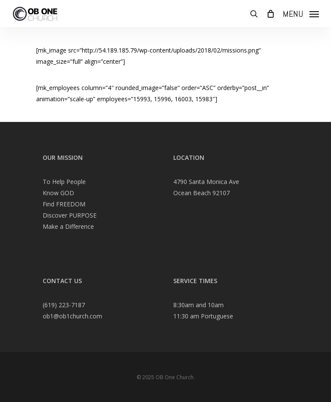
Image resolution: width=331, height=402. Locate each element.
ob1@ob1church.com (72, 316)
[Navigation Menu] (301, 13)
